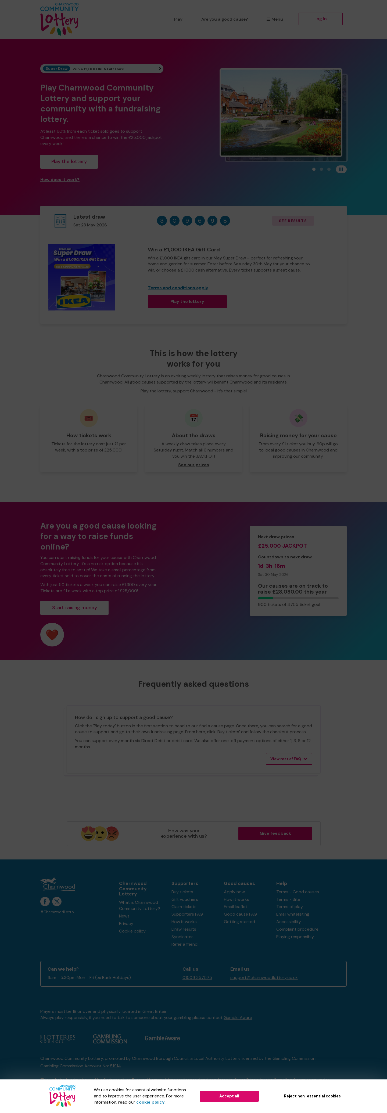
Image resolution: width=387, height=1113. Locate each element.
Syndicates (182, 936)
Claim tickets (183, 906)
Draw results (183, 929)
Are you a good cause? (224, 19)
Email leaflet (235, 906)
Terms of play (289, 906)
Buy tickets (182, 892)
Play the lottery (69, 161)
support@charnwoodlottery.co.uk (264, 977)
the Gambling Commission (290, 1058)
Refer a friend (184, 944)
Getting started (239, 921)
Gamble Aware (238, 1017)
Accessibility (288, 921)
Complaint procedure (297, 929)
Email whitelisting (292, 914)
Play (178, 19)
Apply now (234, 892)
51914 (115, 1066)
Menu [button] (275, 19)
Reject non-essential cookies (312, 1096)
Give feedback (275, 833)
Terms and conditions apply (178, 288)
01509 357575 (197, 977)
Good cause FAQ (240, 914)
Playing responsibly (295, 936)
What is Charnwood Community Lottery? (139, 905)
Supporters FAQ (187, 914)
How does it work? (60, 179)
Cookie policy (132, 931)
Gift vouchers (184, 899)
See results (293, 220)
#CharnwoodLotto (57, 912)
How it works (184, 921)
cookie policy (150, 1102)
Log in (320, 18)
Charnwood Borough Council (160, 1058)
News (124, 916)
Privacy (126, 923)
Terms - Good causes (297, 892)
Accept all (229, 1096)
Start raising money (74, 607)
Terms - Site (288, 899)
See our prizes (193, 465)
